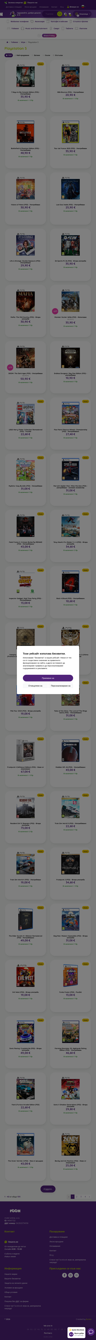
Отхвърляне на (35, 685)
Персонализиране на (60, 685)
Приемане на (48, 678)
